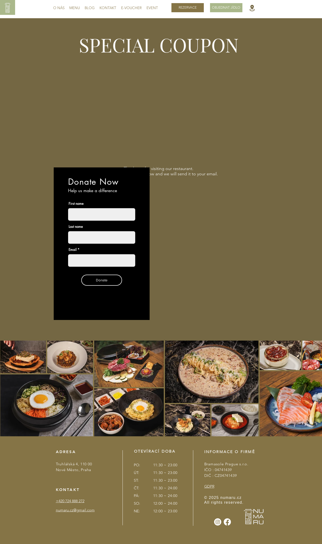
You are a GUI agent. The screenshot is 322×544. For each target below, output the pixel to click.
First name (76, 203)
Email (72, 249)
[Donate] (101, 280)
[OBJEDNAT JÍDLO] (226, 7)
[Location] (252, 7)
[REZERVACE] (187, 7)
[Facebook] (227, 522)
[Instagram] (217, 522)
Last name (76, 226)
